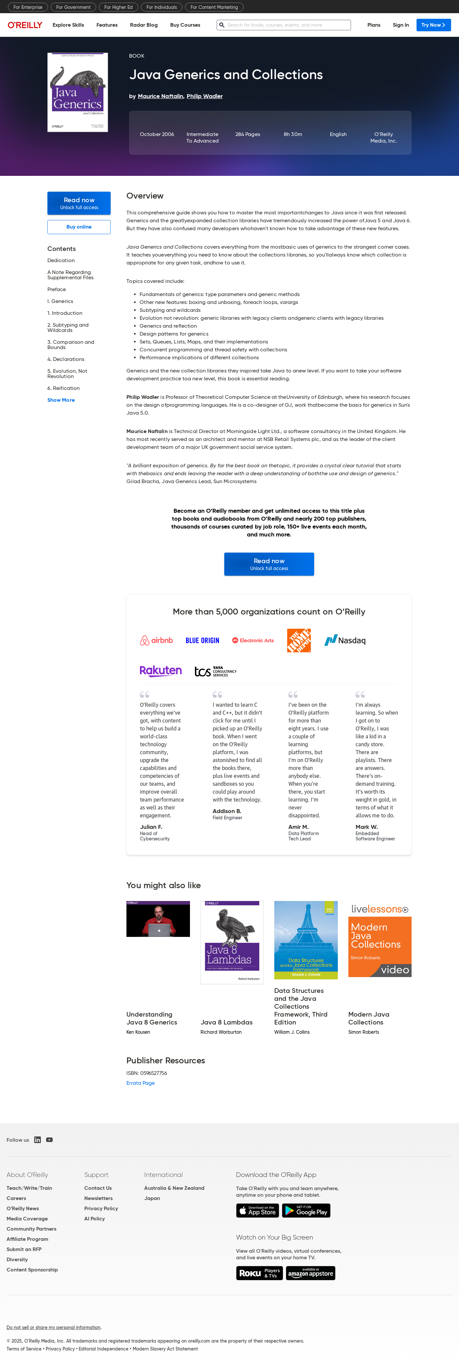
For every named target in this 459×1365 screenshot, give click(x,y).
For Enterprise (28, 7)
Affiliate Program (27, 1239)
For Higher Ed (118, 7)
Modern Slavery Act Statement (165, 1349)
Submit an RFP (24, 1249)
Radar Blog (144, 24)
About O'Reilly (27, 1175)
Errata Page (140, 1083)
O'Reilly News (23, 1208)
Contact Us (98, 1188)
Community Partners (31, 1228)
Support (96, 1175)
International (163, 1175)
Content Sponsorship (32, 1269)
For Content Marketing (214, 7)
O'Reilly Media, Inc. (383, 137)
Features (107, 24)
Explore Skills (68, 24)
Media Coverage (27, 1218)
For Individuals (162, 7)
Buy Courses (185, 24)
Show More (61, 400)
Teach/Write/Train (29, 1188)
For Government (73, 7)
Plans (373, 24)
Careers (16, 1198)
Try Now (433, 24)
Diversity (17, 1259)
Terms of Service (24, 1349)
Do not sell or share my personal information (53, 1327)
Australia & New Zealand (174, 1188)
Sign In (401, 24)
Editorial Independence (103, 1349)
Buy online (79, 226)
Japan (152, 1198)
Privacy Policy (101, 1208)
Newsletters (98, 1198)
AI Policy (94, 1218)
